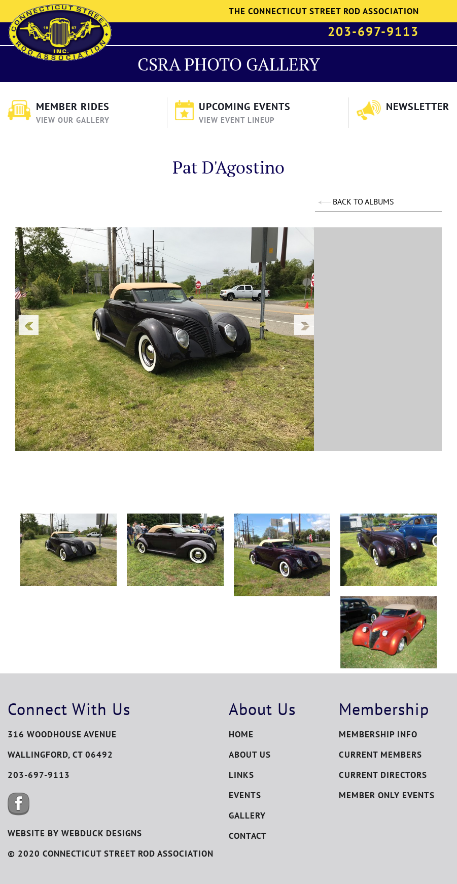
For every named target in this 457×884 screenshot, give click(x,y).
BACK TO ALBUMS (356, 201)
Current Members (380, 754)
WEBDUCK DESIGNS (101, 833)
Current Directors (383, 774)
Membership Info (378, 734)
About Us (250, 754)
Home (241, 734)
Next (304, 325)
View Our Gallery (73, 120)
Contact (248, 835)
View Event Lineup (237, 120)
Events (245, 795)
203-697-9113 (373, 31)
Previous (28, 325)
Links (241, 774)
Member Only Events (387, 795)
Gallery (247, 815)
